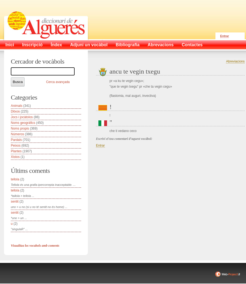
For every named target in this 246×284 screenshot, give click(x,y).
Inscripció (32, 44)
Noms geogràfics (23, 123)
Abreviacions (235, 61)
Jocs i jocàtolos (22, 117)
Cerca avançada (57, 82)
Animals (16, 106)
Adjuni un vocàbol (89, 44)
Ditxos (15, 111)
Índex (56, 44)
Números (17, 134)
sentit (15, 201)
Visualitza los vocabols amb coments (35, 245)
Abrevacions (161, 44)
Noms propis (20, 128)
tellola (15, 179)
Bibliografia (127, 44)
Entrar (224, 36)
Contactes (192, 44)
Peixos (16, 145)
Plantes (16, 151)
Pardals (16, 140)
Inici (9, 44)
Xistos (15, 157)
